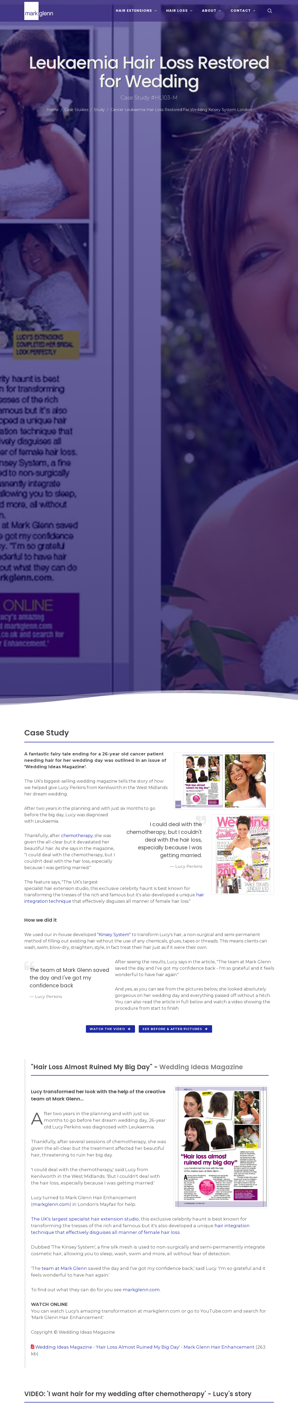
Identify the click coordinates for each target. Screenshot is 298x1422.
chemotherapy (77, 835)
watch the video (110, 1029)
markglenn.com (51, 1204)
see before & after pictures (175, 1029)
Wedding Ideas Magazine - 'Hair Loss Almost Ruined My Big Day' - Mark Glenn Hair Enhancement (145, 1347)
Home (53, 109)
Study (99, 109)
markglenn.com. (142, 1289)
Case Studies (76, 109)
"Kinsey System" (114, 934)
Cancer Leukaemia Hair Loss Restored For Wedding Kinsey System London (181, 109)
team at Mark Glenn (64, 1268)
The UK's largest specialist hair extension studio (85, 1219)
